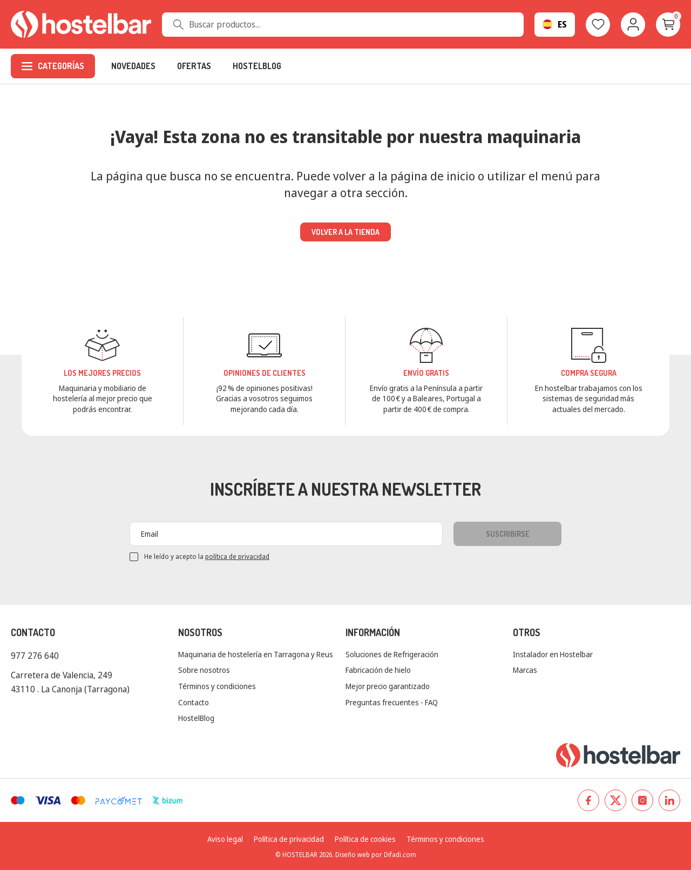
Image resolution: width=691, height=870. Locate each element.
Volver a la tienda (345, 232)
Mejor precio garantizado (388, 686)
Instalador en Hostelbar (553, 654)
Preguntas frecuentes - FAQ (392, 702)
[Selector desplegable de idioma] (554, 24)
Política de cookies (365, 839)
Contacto (193, 702)
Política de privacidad (289, 839)
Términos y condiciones (217, 686)
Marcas (525, 670)
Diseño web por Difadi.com (375, 854)
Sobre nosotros (204, 670)
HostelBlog (196, 718)
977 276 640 (35, 656)
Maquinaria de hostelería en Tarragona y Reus (255, 654)
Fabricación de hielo (378, 670)
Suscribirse (508, 533)
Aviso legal (225, 839)
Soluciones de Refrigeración (392, 654)
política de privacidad (237, 556)
